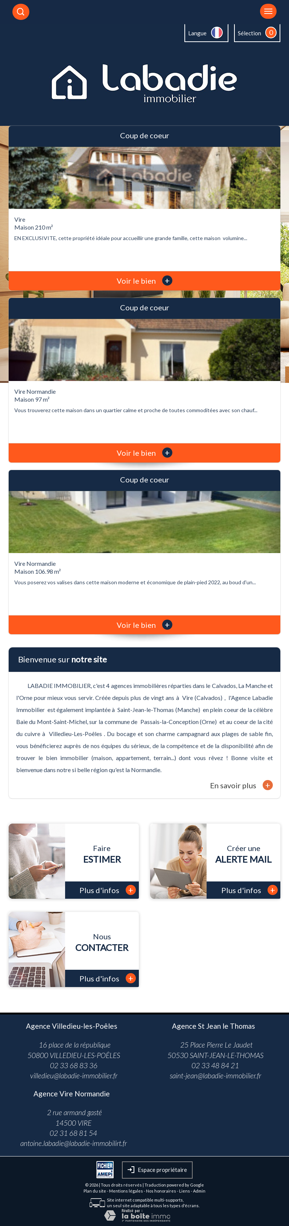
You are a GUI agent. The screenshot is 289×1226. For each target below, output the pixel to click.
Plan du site (95, 1190)
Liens (184, 1190)
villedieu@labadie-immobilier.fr (73, 1075)
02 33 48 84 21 (215, 1065)
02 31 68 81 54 (73, 1133)
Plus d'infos (107, 890)
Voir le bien (144, 280)
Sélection (249, 33)
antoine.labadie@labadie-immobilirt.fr (73, 1143)
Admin (199, 1190)
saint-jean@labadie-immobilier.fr (215, 1075)
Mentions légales (126, 1190)
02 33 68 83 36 (73, 1065)
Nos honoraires (161, 1190)
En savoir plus (241, 785)
